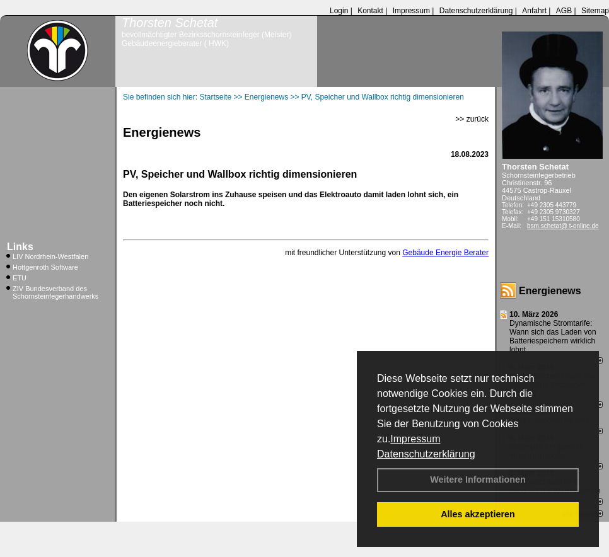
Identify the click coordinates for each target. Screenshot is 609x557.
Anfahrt (534, 10)
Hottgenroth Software (45, 267)
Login (339, 10)
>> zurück (472, 119)
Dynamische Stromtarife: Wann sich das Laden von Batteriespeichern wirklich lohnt (552, 336)
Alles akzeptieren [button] (478, 514)
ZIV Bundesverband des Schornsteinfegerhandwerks (55, 292)
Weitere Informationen (478, 479)
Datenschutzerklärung (426, 454)
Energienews (550, 290)
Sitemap (595, 10)
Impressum (415, 439)
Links (20, 246)
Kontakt (370, 10)
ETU (19, 278)
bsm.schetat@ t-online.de (563, 225)
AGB (564, 10)
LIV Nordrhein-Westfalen (50, 256)
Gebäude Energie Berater (445, 252)
